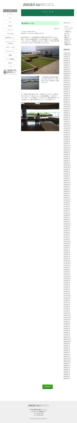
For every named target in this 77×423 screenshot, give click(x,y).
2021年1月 (65, 145)
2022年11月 (66, 106)
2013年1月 (65, 275)
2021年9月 (65, 130)
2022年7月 (65, 114)
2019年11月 (66, 167)
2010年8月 (65, 323)
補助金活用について (10, 38)
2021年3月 (65, 141)
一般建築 (66, 31)
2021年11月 (66, 127)
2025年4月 (65, 64)
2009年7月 (65, 345)
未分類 (66, 41)
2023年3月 (65, 99)
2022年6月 (65, 116)
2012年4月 (65, 288)
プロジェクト (10, 30)
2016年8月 (65, 215)
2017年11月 (66, 199)
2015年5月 (65, 234)
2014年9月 (65, 245)
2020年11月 (66, 149)
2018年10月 (66, 184)
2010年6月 (65, 326)
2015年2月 (65, 240)
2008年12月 (66, 358)
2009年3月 (65, 352)
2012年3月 (65, 289)
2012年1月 (65, 293)
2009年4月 (65, 351)
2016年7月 (65, 217)
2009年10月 (66, 341)
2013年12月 (66, 262)
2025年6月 (65, 60)
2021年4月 (65, 140)
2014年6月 (65, 251)
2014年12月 (66, 241)
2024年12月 (66, 71)
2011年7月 (65, 302)
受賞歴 (10, 56)
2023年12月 (66, 84)
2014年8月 (65, 247)
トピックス (67, 28)
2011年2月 (65, 312)
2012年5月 (65, 286)
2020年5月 (65, 160)
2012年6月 (65, 284)
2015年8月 (65, 228)
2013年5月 (65, 271)
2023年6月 (65, 93)
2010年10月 (66, 319)
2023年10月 (66, 86)
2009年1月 (65, 356)
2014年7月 (65, 249)
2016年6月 (65, 219)
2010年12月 (66, 315)
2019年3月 (65, 177)
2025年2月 (65, 67)
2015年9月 (65, 227)
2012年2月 (65, 291)
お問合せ (10, 64)
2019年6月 (65, 171)
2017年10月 (66, 201)
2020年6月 (65, 158)
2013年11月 (66, 264)
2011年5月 (65, 306)
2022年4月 (65, 117)
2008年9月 (65, 363)
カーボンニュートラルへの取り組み (10, 43)
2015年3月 (65, 238)
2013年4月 (65, 273)
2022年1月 (65, 123)
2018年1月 (65, 197)
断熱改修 (66, 39)
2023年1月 (65, 103)
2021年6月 (65, 136)
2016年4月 (65, 221)
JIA (65, 26)
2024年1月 (65, 82)
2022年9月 (65, 110)
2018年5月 (65, 191)
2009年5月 (65, 349)
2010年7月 (65, 325)
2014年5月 (65, 252)
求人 (10, 18)
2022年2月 (65, 121)
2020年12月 (66, 147)
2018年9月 (65, 186)
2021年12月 (66, 125)
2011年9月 (65, 299)
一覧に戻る (47, 386)
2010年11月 (66, 317)
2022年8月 (65, 112)
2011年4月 (65, 308)
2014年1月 (65, 260)
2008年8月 (65, 365)
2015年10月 (66, 225)
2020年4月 (65, 162)
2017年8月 (65, 203)
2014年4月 (65, 254)
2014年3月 (65, 256)
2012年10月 (66, 278)
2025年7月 (65, 58)
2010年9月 (65, 321)
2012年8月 (65, 280)
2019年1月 (65, 180)
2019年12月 (66, 166)
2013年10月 (66, 265)
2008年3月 (65, 375)
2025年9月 (65, 56)
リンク (10, 68)
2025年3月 (65, 66)
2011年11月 (66, 297)
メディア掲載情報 (10, 60)
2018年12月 (66, 182)
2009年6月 (65, 347)
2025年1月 (65, 69)
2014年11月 (66, 243)
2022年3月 (65, 119)
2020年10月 (66, 151)
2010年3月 (65, 332)
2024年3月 (65, 79)
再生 (65, 35)
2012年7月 (65, 282)
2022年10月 (66, 108)
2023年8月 (65, 90)
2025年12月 (66, 53)
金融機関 (66, 44)
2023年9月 (65, 88)
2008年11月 (66, 360)
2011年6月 (65, 304)
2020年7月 (65, 156)
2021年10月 (66, 129)
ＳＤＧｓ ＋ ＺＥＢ (10, 48)
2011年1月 (65, 314)
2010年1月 (65, 336)
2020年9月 (65, 153)
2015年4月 (65, 236)
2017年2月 (65, 210)
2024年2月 (65, 80)
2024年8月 (65, 77)
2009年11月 (66, 339)
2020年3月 (65, 164)
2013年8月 (65, 269)
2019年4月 (65, 175)
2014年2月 (65, 258)
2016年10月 (66, 214)
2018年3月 (65, 193)
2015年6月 (65, 232)
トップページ (10, 14)
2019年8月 (65, 169)
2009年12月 (66, 338)
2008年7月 (65, 367)
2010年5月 (65, 328)
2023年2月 (65, 101)
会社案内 (10, 26)
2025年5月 (65, 62)
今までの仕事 (10, 34)
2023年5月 (65, 95)
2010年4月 (65, 330)
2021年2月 (65, 143)
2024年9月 (65, 75)
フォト (66, 30)
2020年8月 (65, 154)
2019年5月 (65, 173)
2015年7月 (65, 230)
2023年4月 (65, 97)
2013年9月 (65, 267)
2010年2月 (65, 334)
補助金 (66, 43)
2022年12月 (66, 104)
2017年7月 (65, 204)
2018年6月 (65, 190)
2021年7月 (65, 134)
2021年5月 (65, 138)
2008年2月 (65, 376)
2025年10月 (66, 55)
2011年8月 (65, 301)
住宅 (65, 33)
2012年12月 (66, 277)
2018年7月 (65, 188)
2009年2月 (65, 354)
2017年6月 (65, 206)
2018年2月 (65, 195)
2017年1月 (65, 212)
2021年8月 (65, 132)
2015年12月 (66, 223)
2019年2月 (65, 178)
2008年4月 (65, 373)
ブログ (10, 22)
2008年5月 (65, 371)
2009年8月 (65, 343)
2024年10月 (66, 73)
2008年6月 (65, 369)
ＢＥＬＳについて (10, 52)
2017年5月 (65, 208)
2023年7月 (65, 92)
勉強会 (66, 37)
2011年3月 (65, 310)
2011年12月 (66, 295)
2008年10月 (66, 362)
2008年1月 (65, 378)
